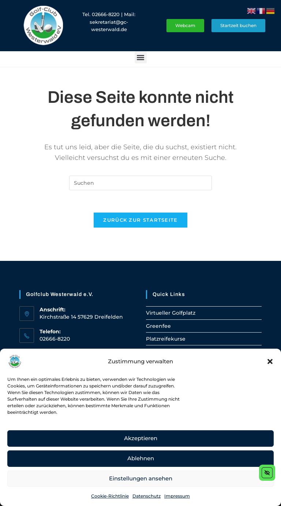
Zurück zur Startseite (140, 220)
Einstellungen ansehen (140, 478)
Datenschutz (146, 496)
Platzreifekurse (166, 339)
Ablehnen (140, 458)
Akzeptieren (140, 438)
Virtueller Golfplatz (170, 313)
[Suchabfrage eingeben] (140, 183)
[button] (270, 361)
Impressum (177, 496)
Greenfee (158, 326)
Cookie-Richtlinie (110, 496)
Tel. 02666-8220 (101, 14)
